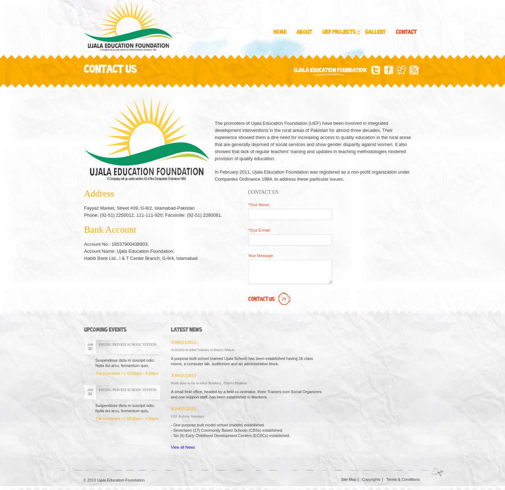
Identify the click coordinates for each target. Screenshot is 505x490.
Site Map (348, 479)
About (304, 32)
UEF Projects (340, 32)
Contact (406, 32)
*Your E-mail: (259, 230)
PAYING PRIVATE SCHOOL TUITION (127, 344)
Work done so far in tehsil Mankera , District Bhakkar (209, 383)
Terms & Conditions (403, 479)
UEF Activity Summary (187, 416)
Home (279, 32)
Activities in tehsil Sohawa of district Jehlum (202, 350)
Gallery (375, 32)
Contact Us (270, 299)
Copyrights (371, 479)
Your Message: (261, 255)
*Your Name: (259, 205)
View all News (183, 447)
